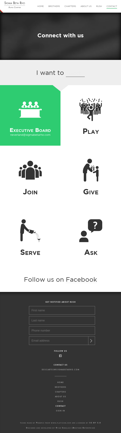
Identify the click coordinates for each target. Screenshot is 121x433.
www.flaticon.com (61, 423)
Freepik (40, 423)
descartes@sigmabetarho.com (60, 370)
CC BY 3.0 (95, 423)
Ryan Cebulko (63, 428)
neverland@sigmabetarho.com (30, 134)
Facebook (81, 279)
